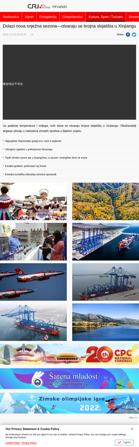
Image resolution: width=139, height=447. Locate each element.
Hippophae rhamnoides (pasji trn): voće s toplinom (33, 141)
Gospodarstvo (72, 17)
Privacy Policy (29, 443)
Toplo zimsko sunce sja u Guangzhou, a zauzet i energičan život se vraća (46, 157)
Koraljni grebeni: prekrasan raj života (25, 166)
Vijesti (29, 17)
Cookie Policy (13, 443)
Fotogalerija (47, 17)
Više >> (133, 417)
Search (132, 6)
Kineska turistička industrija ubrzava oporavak (30, 174)
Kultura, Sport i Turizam (106, 17)
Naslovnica (11, 17)
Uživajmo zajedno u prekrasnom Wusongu (28, 149)
